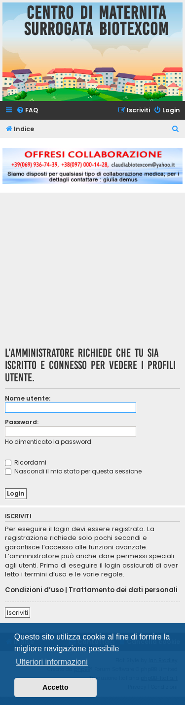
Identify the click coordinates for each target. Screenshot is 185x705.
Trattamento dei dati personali (123, 590)
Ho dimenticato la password (48, 441)
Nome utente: (27, 398)
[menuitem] (27, 110)
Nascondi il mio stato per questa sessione (73, 471)
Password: (21, 422)
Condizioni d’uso (34, 590)
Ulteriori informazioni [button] (52, 662)
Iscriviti (17, 612)
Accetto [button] (55, 687)
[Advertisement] (92, 273)
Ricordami (25, 462)
